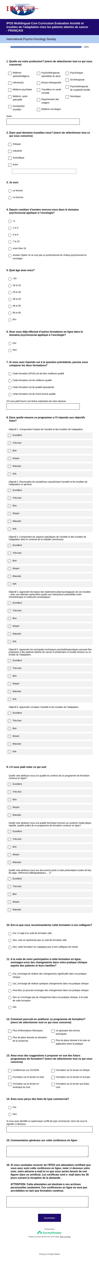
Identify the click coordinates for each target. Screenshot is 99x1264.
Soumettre (49, 1218)
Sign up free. (65, 1236)
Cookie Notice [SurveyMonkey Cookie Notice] (54, 1254)
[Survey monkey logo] (49, 1232)
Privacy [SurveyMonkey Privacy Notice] (42, 1254)
